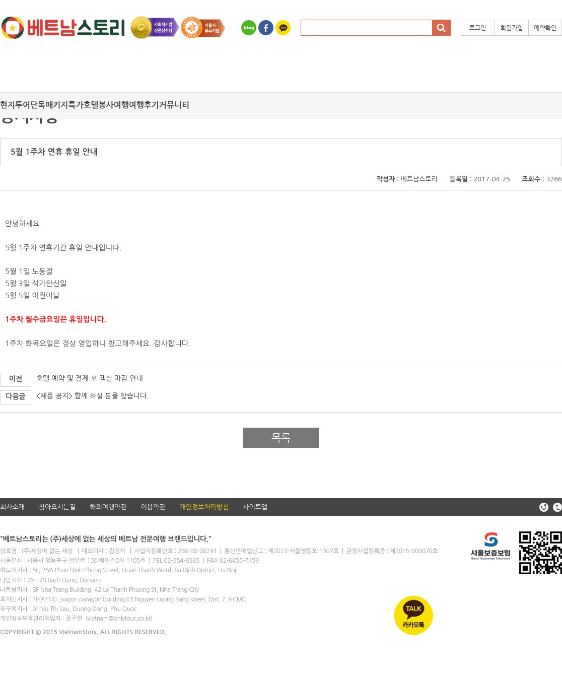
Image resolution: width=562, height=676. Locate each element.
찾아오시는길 (57, 507)
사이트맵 (255, 507)
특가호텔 (83, 105)
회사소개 (12, 507)
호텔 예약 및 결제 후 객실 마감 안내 (89, 378)
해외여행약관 (108, 507)
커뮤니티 (174, 105)
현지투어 (15, 105)
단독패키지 (49, 105)
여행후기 (144, 105)
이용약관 (153, 507)
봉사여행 (114, 105)
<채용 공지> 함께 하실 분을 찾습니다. (92, 395)
